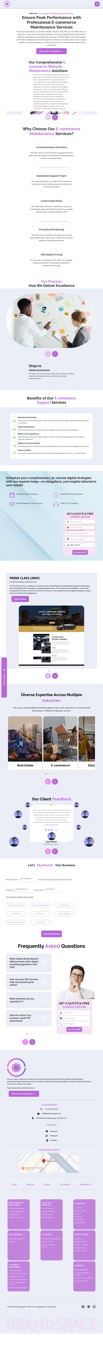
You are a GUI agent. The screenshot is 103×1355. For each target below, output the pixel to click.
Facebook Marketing (48, 1208)
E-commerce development (16, 922)
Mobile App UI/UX (47, 1242)
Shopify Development (15, 1270)
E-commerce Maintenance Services (56, 13)
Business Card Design (81, 1245)
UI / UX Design (40, 922)
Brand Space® (21, 1307)
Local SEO (77, 1208)
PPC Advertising (64, 905)
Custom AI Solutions (80, 1281)
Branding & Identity (80, 1242)
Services (33, 13)
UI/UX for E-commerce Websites (49, 1246)
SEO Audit (77, 1214)
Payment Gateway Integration (18, 1288)
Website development (16, 905)
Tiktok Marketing (47, 1214)
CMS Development (15, 1214)
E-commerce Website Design (18, 1279)
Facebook (51, 1131)
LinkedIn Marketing (48, 1217)
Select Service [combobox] (75, 545)
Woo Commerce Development (18, 1273)
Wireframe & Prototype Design (51, 1239)
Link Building (78, 1217)
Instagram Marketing (48, 1211)
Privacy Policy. (41, 1307)
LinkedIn (53, 1140)
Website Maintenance (16, 1217)
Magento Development (16, 1276)
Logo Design (78, 1239)
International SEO (80, 1223)
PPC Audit (12, 1242)
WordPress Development (17, 1208)
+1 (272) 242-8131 (49, 1109)
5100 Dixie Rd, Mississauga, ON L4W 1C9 (51, 1118)
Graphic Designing (64, 914)
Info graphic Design (80, 1251)
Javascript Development (16, 1211)
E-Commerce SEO (80, 1211)
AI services (40, 914)
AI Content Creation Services (83, 1278)
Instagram (54, 1136)
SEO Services (16, 914)
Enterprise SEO (79, 1220)
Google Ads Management (17, 1239)
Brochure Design (79, 1248)
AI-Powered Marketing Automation (81, 1274)
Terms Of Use (52, 1307)
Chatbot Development (81, 1270)
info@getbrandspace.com (51, 1113)
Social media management (40, 905)
